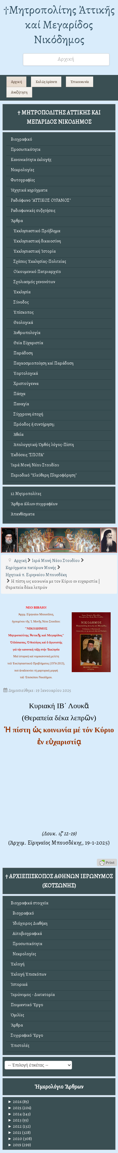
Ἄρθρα (17, 221)
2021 (14, 1132)
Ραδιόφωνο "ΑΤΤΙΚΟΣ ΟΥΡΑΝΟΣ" (41, 200)
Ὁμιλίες (17, 1015)
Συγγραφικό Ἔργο (27, 1035)
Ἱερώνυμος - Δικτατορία (33, 995)
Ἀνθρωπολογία (25, 333)
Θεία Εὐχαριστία (27, 343)
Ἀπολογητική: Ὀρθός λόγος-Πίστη (42, 445)
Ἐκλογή (18, 964)
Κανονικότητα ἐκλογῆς (31, 160)
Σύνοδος (20, 302)
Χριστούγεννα (25, 383)
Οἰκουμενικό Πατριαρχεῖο (36, 272)
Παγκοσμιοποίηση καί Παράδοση (42, 363)
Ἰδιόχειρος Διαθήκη (29, 923)
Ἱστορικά (19, 984)
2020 (15, 1139)
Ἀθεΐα (17, 434)
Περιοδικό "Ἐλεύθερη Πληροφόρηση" (44, 475)
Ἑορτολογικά (24, 373)
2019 (14, 1145)
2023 (14, 1120)
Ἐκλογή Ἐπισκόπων (28, 974)
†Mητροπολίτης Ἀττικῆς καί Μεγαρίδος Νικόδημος (59, 24)
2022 (15, 1126)
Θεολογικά (22, 322)
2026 (14, 1102)
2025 (14, 1108)
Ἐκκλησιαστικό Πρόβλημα (35, 231)
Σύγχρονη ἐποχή (27, 414)
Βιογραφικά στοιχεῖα (29, 903)
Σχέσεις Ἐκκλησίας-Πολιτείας (38, 261)
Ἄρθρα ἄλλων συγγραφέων (34, 504)
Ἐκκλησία (21, 292)
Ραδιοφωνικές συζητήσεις (33, 210)
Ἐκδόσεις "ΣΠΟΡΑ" (27, 455)
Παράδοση (22, 353)
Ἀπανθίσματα (23, 514)
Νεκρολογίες (22, 170)
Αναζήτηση (19, 92)
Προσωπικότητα (25, 149)
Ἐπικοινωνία (79, 81)
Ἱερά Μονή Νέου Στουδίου (35, 465)
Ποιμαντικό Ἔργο (27, 1005)
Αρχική (16, 81)
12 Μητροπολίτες (26, 494)
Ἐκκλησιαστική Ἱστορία (33, 251)
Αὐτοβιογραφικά (26, 933)
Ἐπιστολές (20, 1045)
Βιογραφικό (21, 139)
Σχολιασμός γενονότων (33, 282)
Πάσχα (18, 394)
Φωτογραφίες (23, 180)
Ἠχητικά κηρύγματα (29, 190)
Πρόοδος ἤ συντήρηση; (32, 424)
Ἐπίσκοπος (22, 312)
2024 (15, 1114)
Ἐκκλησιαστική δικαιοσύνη (36, 241)
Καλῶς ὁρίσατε (46, 81)
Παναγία (20, 404)
